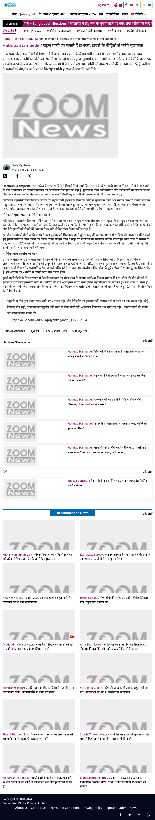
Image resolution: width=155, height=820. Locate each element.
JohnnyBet (27, 14)
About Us (21, 808)
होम (14, 14)
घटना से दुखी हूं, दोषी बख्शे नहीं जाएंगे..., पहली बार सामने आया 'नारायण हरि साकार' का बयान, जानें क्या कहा (107, 450)
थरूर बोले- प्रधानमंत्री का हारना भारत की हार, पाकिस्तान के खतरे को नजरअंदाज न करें (38, 737)
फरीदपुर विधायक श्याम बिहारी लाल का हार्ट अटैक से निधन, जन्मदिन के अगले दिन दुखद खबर (37, 557)
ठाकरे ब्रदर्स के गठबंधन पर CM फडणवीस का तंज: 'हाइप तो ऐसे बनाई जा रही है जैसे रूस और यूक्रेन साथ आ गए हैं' (38, 782)
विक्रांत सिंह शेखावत (21, 165)
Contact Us (39, 808)
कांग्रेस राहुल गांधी (79, 330)
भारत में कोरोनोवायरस (89, 31)
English (102, 5)
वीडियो (136, 14)
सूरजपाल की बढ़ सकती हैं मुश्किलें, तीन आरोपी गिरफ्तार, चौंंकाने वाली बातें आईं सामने (104, 402)
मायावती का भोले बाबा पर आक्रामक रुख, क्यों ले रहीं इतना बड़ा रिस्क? (107, 426)
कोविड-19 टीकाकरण (59, 31)
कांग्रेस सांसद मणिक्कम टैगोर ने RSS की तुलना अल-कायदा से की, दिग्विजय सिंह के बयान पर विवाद (38, 690)
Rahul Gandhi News (56, 330)
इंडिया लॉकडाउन (136, 31)
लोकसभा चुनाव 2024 (83, 14)
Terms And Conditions (64, 808)
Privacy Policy (92, 808)
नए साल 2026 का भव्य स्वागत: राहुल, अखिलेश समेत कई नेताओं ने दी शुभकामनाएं (37, 600)
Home (6, 39)
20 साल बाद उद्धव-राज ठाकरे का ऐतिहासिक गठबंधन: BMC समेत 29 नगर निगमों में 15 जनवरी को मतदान (113, 782)
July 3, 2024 (79, 320)
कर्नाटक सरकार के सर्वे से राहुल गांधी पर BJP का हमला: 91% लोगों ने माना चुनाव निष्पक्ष (115, 557)
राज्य (125, 14)
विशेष (6, 472)
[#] (5, 176)
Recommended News (72, 513)
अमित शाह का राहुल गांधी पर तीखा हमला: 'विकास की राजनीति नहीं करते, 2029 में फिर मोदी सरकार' (113, 647)
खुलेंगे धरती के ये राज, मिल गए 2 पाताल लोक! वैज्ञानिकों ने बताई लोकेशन (107, 483)
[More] (144, 14)
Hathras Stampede (14, 330)
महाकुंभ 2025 (32, 31)
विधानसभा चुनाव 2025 (53, 14)
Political (19, 39)
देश (101, 14)
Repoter (110, 808)
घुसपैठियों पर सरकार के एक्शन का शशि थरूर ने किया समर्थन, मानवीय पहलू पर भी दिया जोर (115, 737)
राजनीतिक (112, 14)
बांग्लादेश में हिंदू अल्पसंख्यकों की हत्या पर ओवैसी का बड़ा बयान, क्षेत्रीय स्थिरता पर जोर (38, 647)
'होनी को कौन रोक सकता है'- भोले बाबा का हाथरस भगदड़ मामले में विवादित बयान (106, 354)
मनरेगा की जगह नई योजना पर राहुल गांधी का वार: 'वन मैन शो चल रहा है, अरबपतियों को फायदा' (114, 690)
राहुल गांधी (34, 330)
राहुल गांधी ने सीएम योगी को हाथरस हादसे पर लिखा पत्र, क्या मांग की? (107, 378)
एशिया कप (114, 31)
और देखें (147, 341)
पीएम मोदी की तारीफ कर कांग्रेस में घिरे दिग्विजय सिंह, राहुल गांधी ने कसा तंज (114, 600)
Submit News (127, 808)
